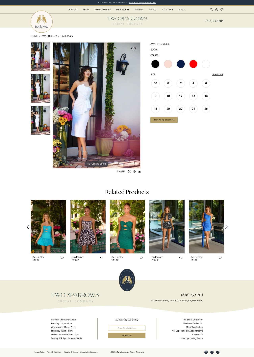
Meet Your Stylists (194, 327)
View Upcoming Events (192, 338)
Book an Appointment (164, 120)
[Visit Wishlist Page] (221, 10)
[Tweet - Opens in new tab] (129, 172)
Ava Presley (49, 36)
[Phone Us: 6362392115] (214, 21)
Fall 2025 (67, 36)
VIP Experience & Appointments (187, 331)
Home (34, 36)
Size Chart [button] (217, 74)
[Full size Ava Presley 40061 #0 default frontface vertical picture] (96, 106)
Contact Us (197, 335)
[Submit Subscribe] (127, 335)
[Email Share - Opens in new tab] (139, 172)
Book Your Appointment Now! (142, 2)
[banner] (127, 21)
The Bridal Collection (192, 320)
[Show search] (211, 10)
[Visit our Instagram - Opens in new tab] (206, 352)
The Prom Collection (193, 323)
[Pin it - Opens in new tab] (135, 172)
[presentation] (48, 227)
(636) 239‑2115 (192, 294)
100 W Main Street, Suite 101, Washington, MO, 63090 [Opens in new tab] (177, 301)
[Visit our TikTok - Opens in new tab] (217, 352)
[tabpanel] (40, 58)
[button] (216, 10)
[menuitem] (214, 21)
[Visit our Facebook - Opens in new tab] (212, 352)
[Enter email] (127, 328)
